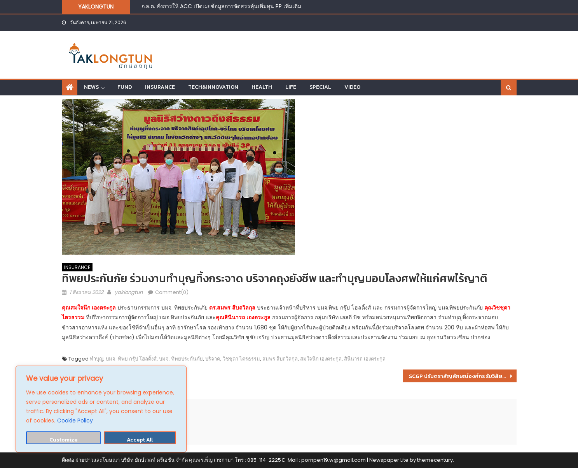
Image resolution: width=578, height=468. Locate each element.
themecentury (435, 460)
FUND (124, 87)
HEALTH (261, 87)
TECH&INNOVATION (213, 87)
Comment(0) (172, 292)
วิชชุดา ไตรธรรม (241, 358)
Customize (63, 440)
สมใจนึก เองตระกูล (321, 358)
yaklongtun (129, 292)
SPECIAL (320, 87)
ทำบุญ (96, 358)
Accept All (140, 440)
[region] (101, 409)
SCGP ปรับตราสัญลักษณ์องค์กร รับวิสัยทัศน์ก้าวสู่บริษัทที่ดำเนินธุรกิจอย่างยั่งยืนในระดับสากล (463, 376)
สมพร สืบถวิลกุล (280, 358)
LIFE (290, 87)
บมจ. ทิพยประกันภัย (181, 358)
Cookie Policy (75, 420)
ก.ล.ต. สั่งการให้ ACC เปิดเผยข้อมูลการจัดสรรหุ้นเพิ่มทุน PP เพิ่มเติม (221, 6)
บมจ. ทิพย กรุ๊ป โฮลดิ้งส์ (131, 358)
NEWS (91, 87)
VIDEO (352, 87)
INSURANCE (160, 87)
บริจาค (212, 358)
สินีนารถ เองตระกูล (365, 358)
